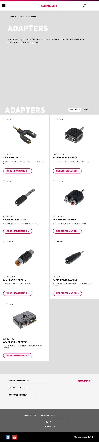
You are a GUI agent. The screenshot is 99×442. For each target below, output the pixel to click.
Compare (9, 119)
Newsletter (30, 415)
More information (17, 171)
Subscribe (49, 426)
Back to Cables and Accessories (23, 17)
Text (51, 421)
